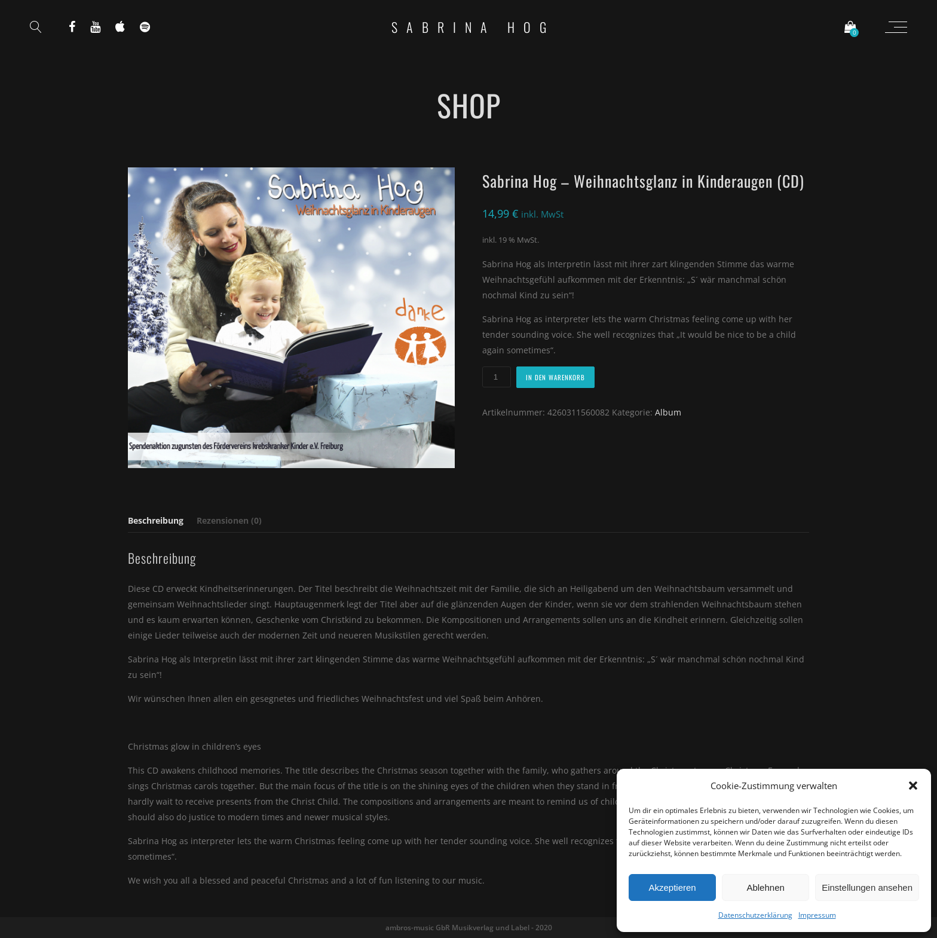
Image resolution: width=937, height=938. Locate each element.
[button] (913, 786)
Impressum (817, 915)
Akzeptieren (672, 887)
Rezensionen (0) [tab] (229, 520)
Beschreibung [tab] (155, 520)
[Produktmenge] (496, 376)
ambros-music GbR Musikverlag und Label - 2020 (468, 927)
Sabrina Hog (473, 26)
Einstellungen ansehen (867, 887)
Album (668, 412)
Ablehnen (765, 887)
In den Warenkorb (555, 377)
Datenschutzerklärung (755, 915)
